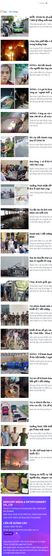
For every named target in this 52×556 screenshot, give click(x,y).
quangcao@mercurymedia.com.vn (24, 530)
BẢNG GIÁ (8, 533)
